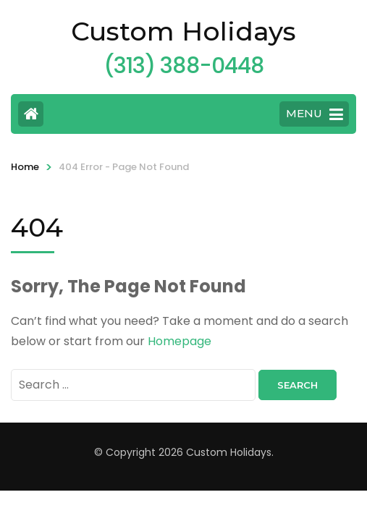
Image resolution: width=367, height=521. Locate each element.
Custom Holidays (183, 31)
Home (25, 167)
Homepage (179, 341)
